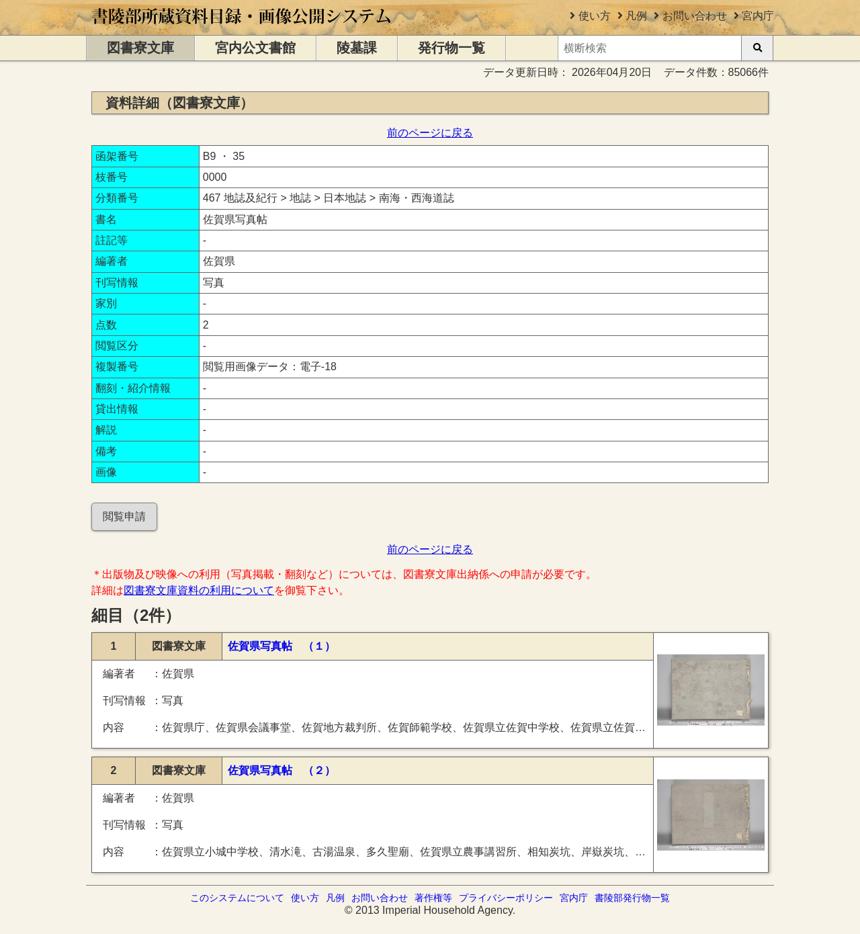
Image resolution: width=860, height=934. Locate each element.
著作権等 (433, 897)
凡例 (636, 16)
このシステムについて (237, 897)
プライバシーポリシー (506, 897)
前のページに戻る (430, 132)
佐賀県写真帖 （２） (281, 770)
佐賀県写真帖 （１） (281, 646)
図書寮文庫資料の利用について (199, 590)
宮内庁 (758, 16)
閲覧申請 (124, 516)
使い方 (594, 16)
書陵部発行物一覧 (632, 897)
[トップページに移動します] (242, 28)
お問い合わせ (694, 16)
